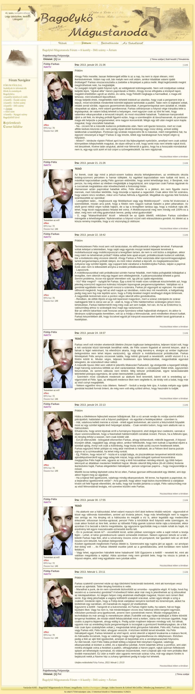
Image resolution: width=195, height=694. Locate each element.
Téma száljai (157, 59)
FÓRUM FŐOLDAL (12, 85)
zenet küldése (13, 126)
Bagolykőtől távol (11, 117)
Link (186, 65)
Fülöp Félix (50, 162)
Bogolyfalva (8, 94)
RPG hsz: (48, 128)
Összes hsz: (49, 131)
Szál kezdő (171, 59)
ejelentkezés (12, 122)
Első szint (10, 111)
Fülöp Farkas (51, 64)
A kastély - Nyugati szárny (15, 114)
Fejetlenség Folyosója (56, 55)
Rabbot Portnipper (91, 687)
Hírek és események (12, 91)
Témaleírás (183, 59)
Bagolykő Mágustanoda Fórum (59, 50)
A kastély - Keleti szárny (14, 103)
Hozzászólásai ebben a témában (174, 157)
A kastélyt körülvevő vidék (15, 97)
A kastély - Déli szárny (13, 106)
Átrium (113, 50)
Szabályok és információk (15, 88)
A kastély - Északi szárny (14, 100)
